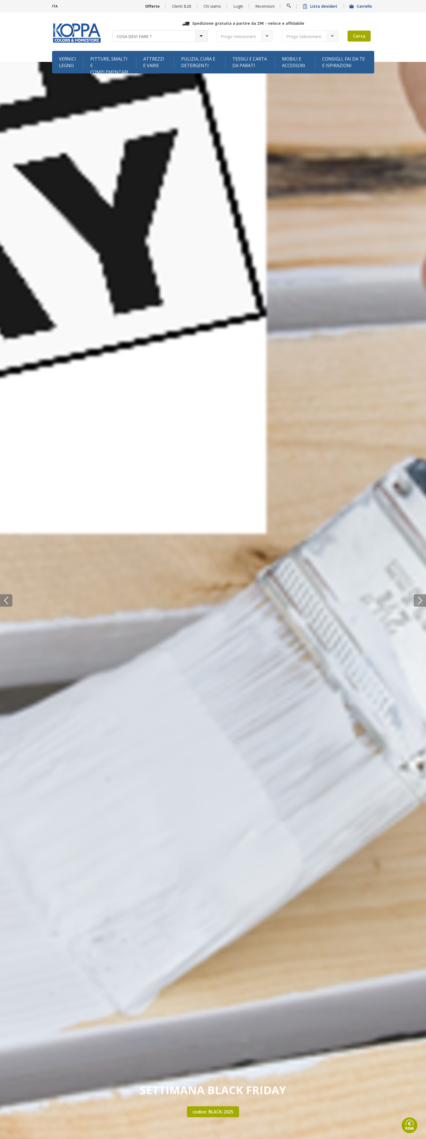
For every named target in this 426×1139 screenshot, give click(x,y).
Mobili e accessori (293, 62)
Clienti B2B (181, 6)
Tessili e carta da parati (249, 62)
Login (238, 6)
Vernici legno (67, 62)
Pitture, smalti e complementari (109, 64)
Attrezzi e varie (153, 62)
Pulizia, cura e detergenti (198, 62)
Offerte (152, 6)
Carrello (361, 6)
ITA (55, 6)
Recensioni (265, 6)
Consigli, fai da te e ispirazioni (343, 62)
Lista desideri (320, 6)
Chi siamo (212, 6)
